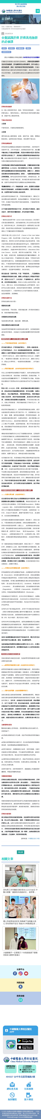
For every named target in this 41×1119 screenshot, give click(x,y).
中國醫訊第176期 (34, 838)
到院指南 (20, 987)
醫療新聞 (17, 26)
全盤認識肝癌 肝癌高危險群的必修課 (13, 29)
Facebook (15, 973)
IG (20, 973)
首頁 (2, 26)
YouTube (26, 973)
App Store (25, 1047)
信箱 (20, 1000)
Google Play (25, 1040)
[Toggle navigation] (38, 11)
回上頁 (20, 852)
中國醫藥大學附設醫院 (20, 1060)
